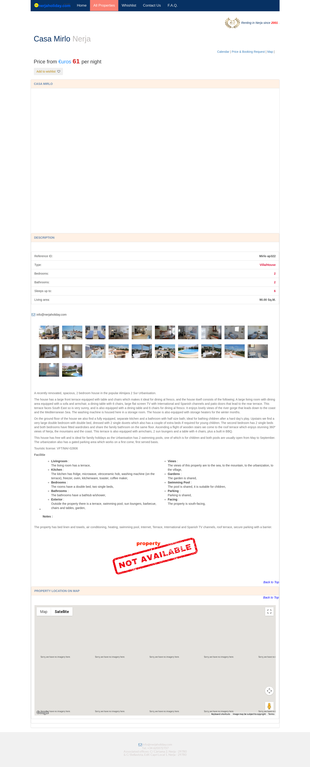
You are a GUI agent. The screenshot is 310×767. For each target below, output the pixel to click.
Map (270, 51)
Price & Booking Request (249, 51)
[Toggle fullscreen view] (269, 611)
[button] (155, 656)
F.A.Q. (173, 5)
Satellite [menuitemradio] (62, 611)
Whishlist (129, 5)
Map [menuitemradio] (43, 611)
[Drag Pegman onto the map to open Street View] (269, 706)
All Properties (104, 5)
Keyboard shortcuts (220, 714)
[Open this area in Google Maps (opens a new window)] (43, 713)
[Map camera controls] (269, 691)
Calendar (223, 51)
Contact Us (152, 5)
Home (82, 5)
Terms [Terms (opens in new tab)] (271, 714)
